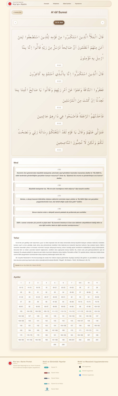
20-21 (55, 288)
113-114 (63, 311)
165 (38, 330)
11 (97, 283)
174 (97, 330)
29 (21, 292)
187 (88, 335)
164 (29, 330)
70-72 (80, 302)
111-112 (55, 311)
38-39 (88, 292)
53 (80, 297)
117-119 (80, 311)
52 (72, 297)
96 (80, 307)
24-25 (72, 288)
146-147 (80, 321)
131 (63, 316)
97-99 (88, 307)
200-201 (71, 340)
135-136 (88, 316)
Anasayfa (46, 3)
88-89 (55, 307)
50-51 (63, 297)
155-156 (63, 326)
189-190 (21, 340)
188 (97, 335)
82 (29, 307)
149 (97, 321)
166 (46, 330)
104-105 (29, 311)
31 (38, 292)
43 (29, 297)
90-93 (63, 307)
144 (63, 321)
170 (71, 330)
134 (80, 316)
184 (71, 335)
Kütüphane (56, 3)
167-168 (55, 330)
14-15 (29, 288)
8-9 (80, 283)
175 (21, 335)
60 (46, 302)
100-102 (97, 307)
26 (80, 288)
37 (80, 292)
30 (29, 292)
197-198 (55, 340)
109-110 (46, 311)
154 (55, 326)
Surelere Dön (17, 13)
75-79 (97, 302)
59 (38, 302)
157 (71, 326)
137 (97, 316)
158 (80, 326)
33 (55, 292)
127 (29, 316)
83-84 (38, 307)
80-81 (21, 307)
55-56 (97, 297)
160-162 (97, 326)
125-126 (21, 316)
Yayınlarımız (78, 3)
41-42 (21, 297)
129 (46, 316)
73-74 (88, 302)
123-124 (97, 311)
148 (88, 321)
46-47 (46, 297)
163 (21, 330)
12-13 (21, 288)
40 (97, 292)
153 (46, 326)
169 (63, 330)
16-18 (38, 288)
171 (80, 330)
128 (38, 316)
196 (46, 340)
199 (63, 340)
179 (38, 335)
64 (63, 302)
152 (38, 326)
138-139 (21, 321)
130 (55, 316)
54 (88, 297)
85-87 (46, 307)
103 (21, 311)
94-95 (72, 307)
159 (88, 326)
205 (55, 345)
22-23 (63, 288)
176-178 (29, 335)
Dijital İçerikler (67, 3)
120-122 (88, 311)
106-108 (38, 311)
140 (29, 321)
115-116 (71, 311)
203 (88, 340)
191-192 (29, 340)
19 (46, 288)
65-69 (72, 302)
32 (46, 292)
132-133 (71, 316)
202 (80, 340)
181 (55, 335)
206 (63, 345)
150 (21, 326)
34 (63, 292)
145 (71, 321)
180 (46, 335)
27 (88, 288)
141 (38, 321)
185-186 (80, 335)
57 (21, 302)
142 (46, 321)
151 (29, 326)
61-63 (55, 302)
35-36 (72, 292)
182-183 (63, 335)
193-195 (38, 340)
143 (55, 321)
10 (88, 283)
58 (29, 302)
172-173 (88, 330)
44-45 (38, 297)
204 (97, 340)
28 (97, 288)
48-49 (55, 297)
